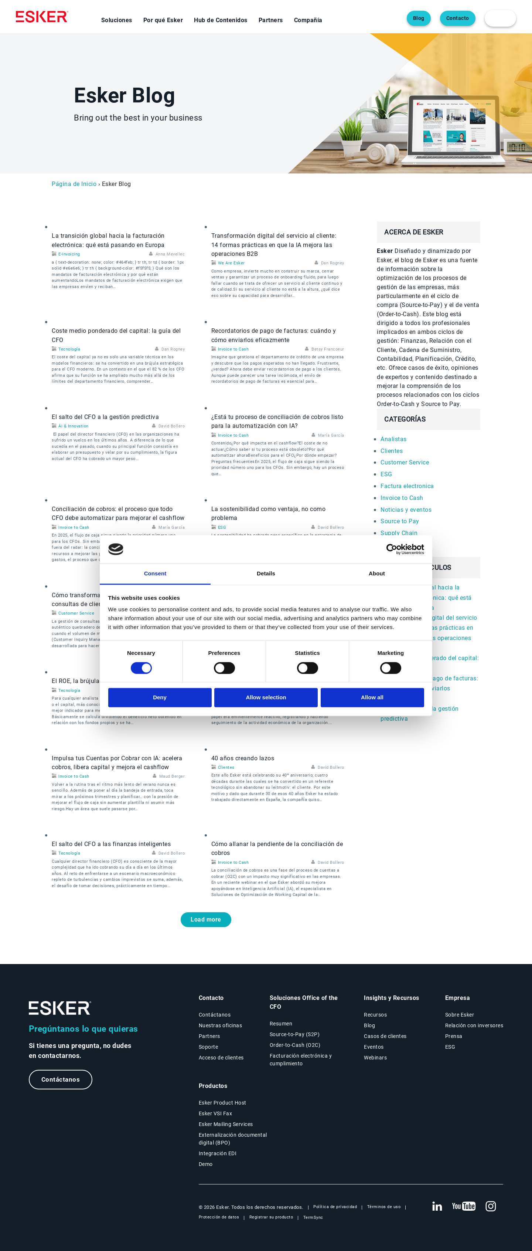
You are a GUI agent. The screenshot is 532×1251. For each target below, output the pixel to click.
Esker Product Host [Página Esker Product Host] (222, 1103)
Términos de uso (384, 1206)
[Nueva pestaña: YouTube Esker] (464, 1206)
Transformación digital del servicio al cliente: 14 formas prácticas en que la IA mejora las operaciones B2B (274, 244)
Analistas (394, 439)
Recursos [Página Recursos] (375, 1015)
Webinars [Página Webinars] (375, 1058)
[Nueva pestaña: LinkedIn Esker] (437, 1206)
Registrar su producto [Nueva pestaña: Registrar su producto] (271, 1217)
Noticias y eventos (406, 509)
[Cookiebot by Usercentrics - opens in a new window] (391, 549)
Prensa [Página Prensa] (454, 1036)
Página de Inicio (74, 183)
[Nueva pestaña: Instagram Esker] (491, 1206)
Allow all (372, 697)
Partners (271, 20)
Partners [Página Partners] (209, 1036)
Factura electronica (407, 486)
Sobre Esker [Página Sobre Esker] (459, 1015)
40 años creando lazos (242, 758)
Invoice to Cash (233, 349)
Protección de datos (219, 1217)
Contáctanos (61, 1079)
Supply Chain (399, 533)
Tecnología (69, 349)
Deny (160, 697)
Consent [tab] (155, 574)
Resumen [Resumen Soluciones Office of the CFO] (281, 1024)
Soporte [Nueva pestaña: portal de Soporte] (208, 1047)
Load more (206, 919)
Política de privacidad (335, 1206)
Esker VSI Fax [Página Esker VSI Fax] (215, 1113)
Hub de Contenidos (221, 20)
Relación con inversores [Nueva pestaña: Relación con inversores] (474, 1025)
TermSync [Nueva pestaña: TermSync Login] (313, 1217)
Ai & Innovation (73, 426)
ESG (222, 527)
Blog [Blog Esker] (369, 1025)
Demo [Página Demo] (206, 1164)
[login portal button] (500, 18)
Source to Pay (400, 521)
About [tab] (377, 574)
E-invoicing (69, 254)
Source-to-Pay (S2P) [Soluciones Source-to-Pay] (295, 1034)
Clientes (226, 767)
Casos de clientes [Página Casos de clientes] (385, 1036)
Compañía (308, 20)
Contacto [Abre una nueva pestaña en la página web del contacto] (457, 18)
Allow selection (266, 697)
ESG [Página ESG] (450, 1047)
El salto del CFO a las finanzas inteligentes (111, 844)
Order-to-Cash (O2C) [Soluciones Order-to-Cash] (295, 1045)
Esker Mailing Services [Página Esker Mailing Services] (226, 1124)
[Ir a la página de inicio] (60, 1008)
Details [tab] (266, 574)
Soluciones (116, 20)
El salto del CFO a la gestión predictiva (105, 416)
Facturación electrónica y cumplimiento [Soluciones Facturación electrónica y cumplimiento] (301, 1059)
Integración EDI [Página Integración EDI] (218, 1153)
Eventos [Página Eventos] (374, 1047)
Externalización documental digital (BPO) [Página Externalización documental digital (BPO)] (233, 1139)
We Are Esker (231, 263)
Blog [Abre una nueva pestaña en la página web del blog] (418, 18)
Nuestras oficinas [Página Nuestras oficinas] (220, 1025)
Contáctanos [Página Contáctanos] (215, 1015)
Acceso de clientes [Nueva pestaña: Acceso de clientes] (221, 1058)
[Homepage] (42, 16)
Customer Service (76, 613)
